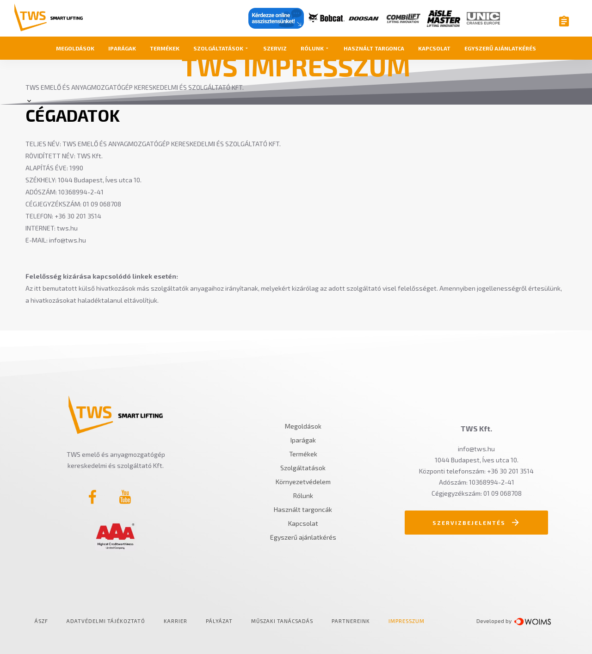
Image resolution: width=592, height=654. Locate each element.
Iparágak (122, 48)
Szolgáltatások (221, 48)
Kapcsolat (434, 48)
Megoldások (75, 48)
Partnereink (351, 621)
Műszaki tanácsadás (282, 621)
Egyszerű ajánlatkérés (500, 48)
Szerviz (275, 48)
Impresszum (406, 621)
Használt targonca (374, 48)
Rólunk (315, 48)
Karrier (175, 621)
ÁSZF (41, 621)
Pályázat (219, 621)
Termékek (164, 48)
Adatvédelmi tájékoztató (106, 621)
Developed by (495, 620)
